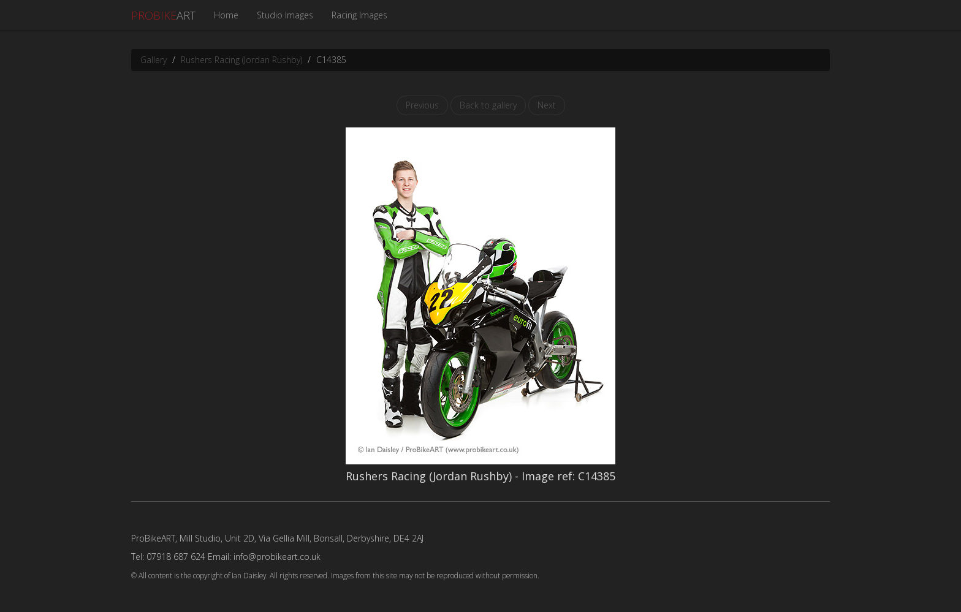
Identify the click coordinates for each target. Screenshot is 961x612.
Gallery (153, 60)
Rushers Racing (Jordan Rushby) (241, 60)
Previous (422, 105)
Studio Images (285, 15)
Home (226, 15)
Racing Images (359, 15)
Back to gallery (488, 105)
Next (546, 105)
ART (163, 15)
